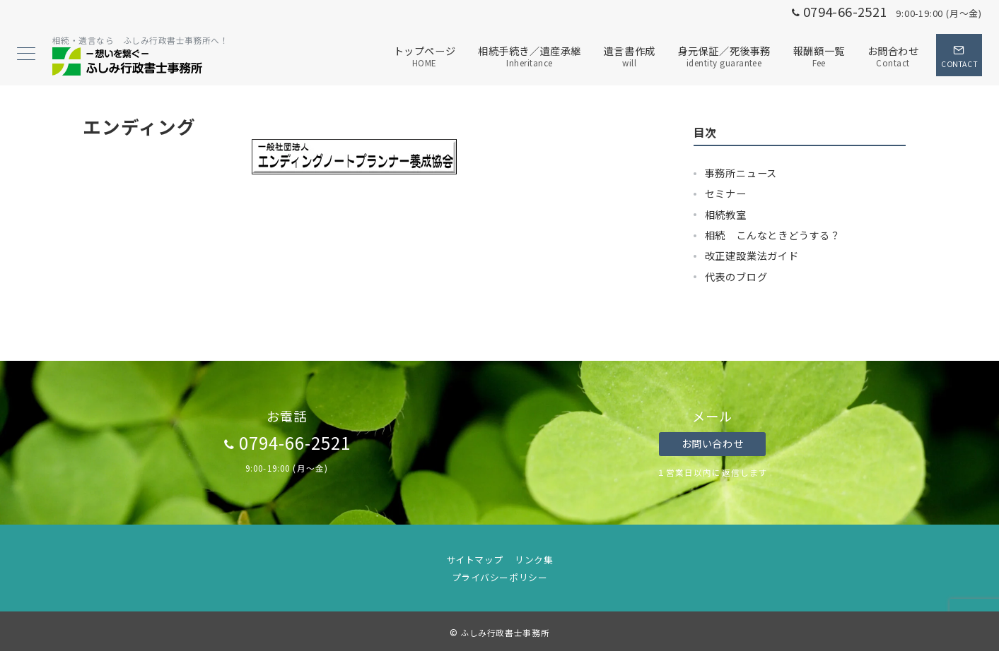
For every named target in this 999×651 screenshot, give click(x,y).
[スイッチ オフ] (959, 55)
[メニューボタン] (26, 54)
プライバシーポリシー (499, 577)
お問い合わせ (712, 443)
